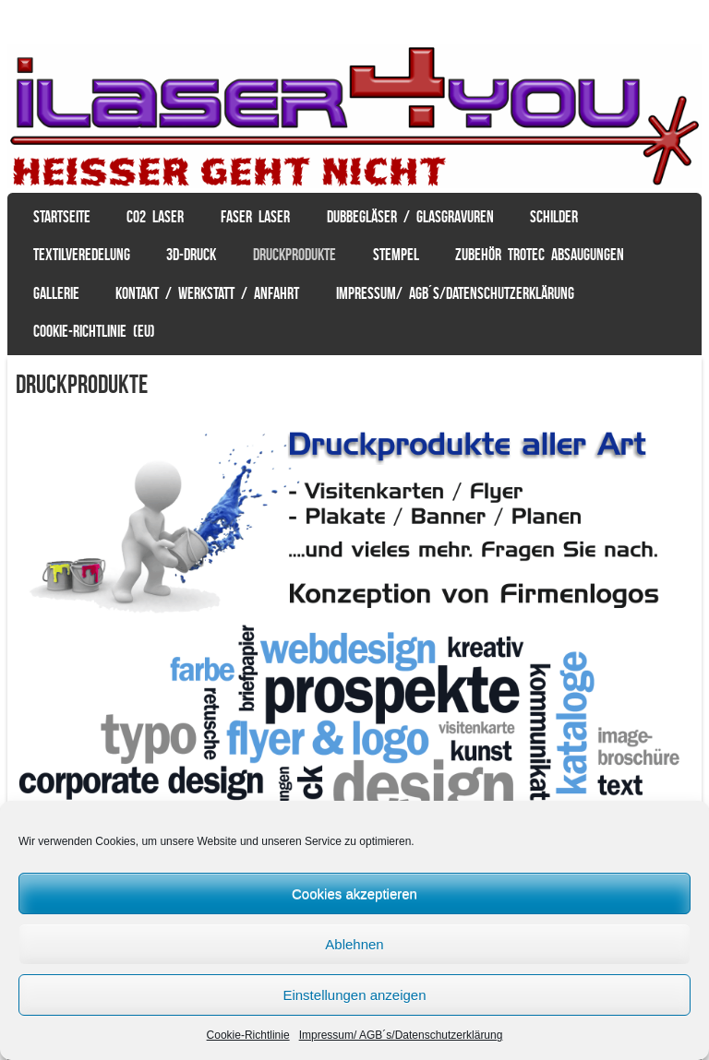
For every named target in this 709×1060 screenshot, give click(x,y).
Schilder (554, 217)
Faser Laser (255, 217)
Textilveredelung (81, 254)
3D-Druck (191, 254)
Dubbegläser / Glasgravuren (410, 217)
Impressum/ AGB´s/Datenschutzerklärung (401, 1035)
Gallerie (56, 293)
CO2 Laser (155, 217)
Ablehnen (354, 944)
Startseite (61, 217)
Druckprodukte (294, 254)
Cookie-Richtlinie (248, 1035)
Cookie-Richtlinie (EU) (94, 331)
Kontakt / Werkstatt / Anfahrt (207, 293)
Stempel (396, 254)
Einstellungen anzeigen (354, 995)
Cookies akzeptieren (354, 893)
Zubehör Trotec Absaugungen (539, 254)
